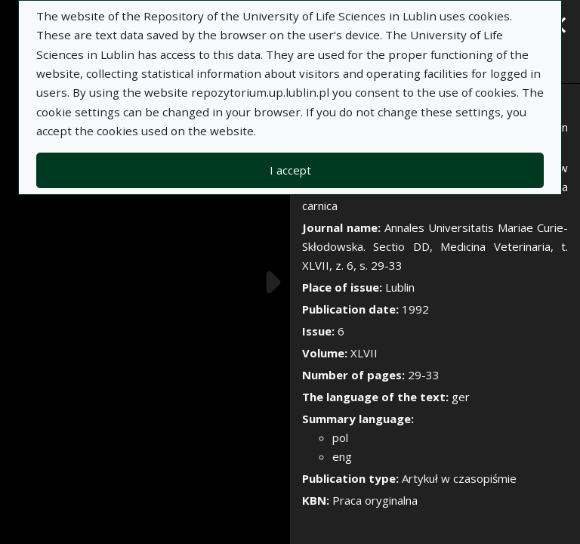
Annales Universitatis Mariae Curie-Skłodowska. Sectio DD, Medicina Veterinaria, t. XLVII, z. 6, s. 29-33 (435, 246)
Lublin (400, 287)
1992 (415, 309)
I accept (290, 170)
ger (461, 396)
